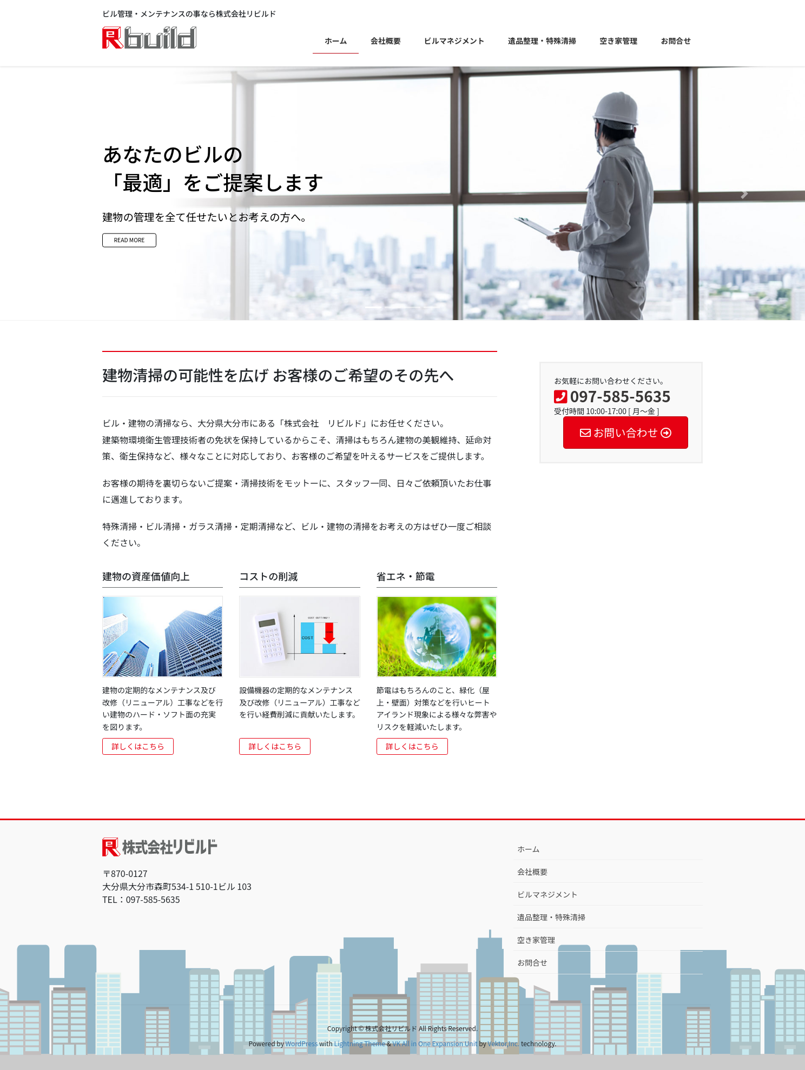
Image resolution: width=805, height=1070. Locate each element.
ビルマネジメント (547, 894)
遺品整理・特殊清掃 (551, 917)
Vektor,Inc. (503, 1043)
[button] (60, 194)
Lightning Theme (359, 1043)
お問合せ (532, 962)
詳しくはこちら (137, 746)
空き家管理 (536, 939)
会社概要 (532, 871)
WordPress (302, 1043)
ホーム (528, 848)
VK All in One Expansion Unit (435, 1043)
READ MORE (153, 243)
